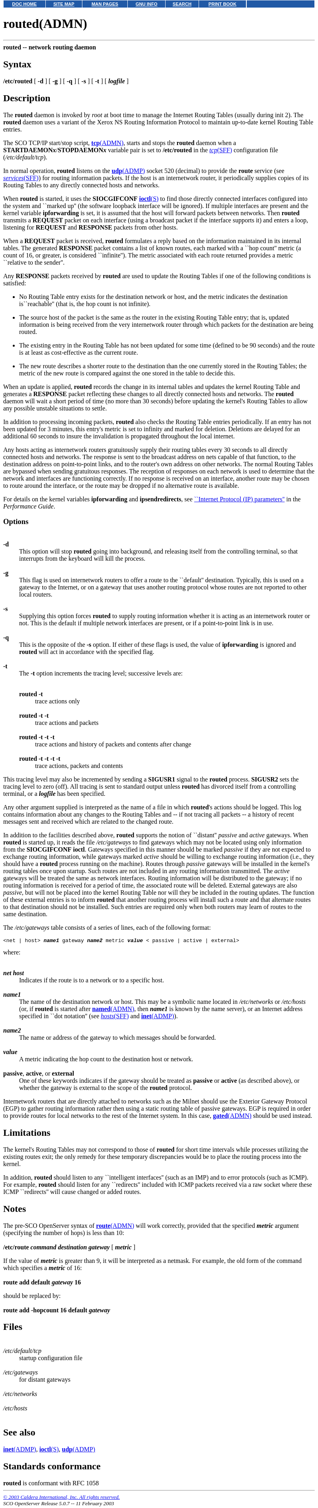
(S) (148, 198)
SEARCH (182, 4)
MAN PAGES (105, 4)
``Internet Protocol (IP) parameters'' (239, 499)
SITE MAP (63, 4)
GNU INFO (147, 4)
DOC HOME (24, 4)
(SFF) (220, 150)
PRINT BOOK (222, 4)
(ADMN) (107, 142)
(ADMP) (128, 170)
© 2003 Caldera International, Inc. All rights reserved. (61, 1498)
